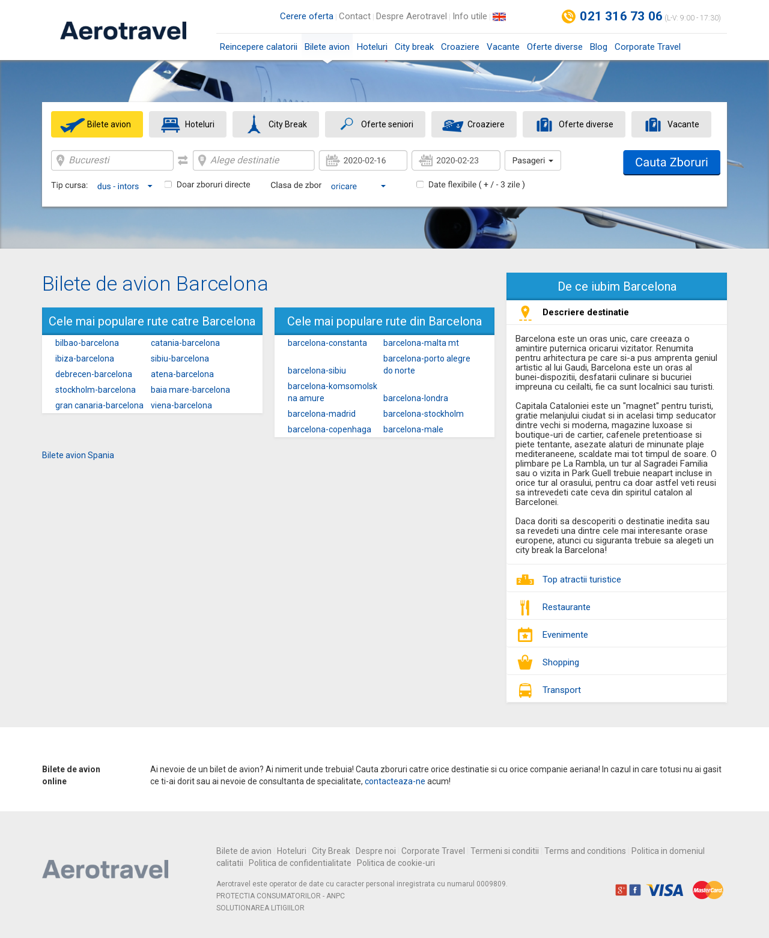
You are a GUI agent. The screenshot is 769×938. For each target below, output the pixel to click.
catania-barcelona (185, 343)
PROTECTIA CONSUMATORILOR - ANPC (280, 896)
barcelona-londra (415, 398)
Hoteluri (372, 46)
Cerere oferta (306, 16)
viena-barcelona (181, 405)
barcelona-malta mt (421, 343)
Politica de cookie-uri (396, 863)
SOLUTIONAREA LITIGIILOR (260, 908)
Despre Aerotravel (411, 16)
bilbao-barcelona (87, 343)
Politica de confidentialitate (300, 863)
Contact (355, 16)
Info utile (469, 16)
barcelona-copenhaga (329, 429)
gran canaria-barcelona (99, 405)
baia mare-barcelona (190, 390)
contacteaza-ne (395, 781)
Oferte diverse (555, 46)
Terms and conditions (585, 851)
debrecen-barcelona (93, 374)
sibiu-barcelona (180, 358)
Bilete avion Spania (78, 455)
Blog (598, 46)
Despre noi (376, 851)
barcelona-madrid (322, 414)
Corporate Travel (648, 46)
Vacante (503, 46)
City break (414, 46)
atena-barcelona (182, 374)
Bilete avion (327, 50)
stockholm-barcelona (95, 390)
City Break (331, 851)
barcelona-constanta (327, 343)
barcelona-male (413, 429)
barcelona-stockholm (423, 414)
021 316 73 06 (621, 16)
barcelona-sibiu (317, 370)
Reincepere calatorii (258, 46)
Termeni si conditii (504, 851)
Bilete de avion (244, 851)
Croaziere (460, 46)
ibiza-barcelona (84, 358)
